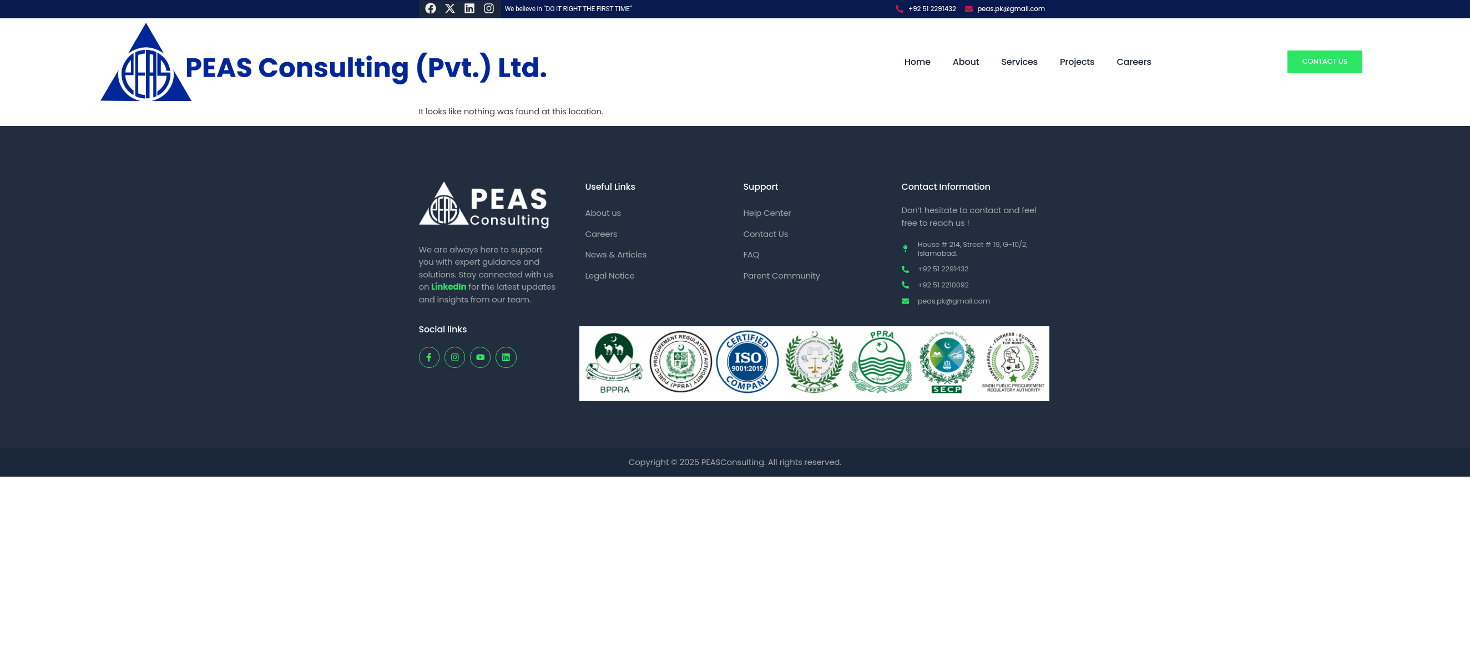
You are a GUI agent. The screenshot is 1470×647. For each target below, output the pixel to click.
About (966, 62)
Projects (1077, 62)
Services (1019, 62)
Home (918, 62)
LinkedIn (448, 286)
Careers (1134, 62)
